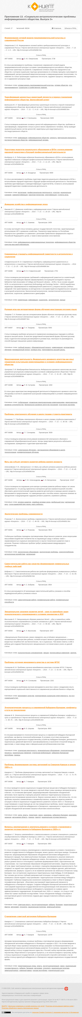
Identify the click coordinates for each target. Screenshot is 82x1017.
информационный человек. (39, 140)
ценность (53, 138)
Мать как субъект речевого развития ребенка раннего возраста (33, 462)
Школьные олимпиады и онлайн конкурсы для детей (26, 1006)
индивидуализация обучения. (28, 452)
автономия (15, 907)
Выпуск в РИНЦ (70, 28)
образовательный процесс (41, 347)
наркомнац (48, 815)
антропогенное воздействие (15, 554)
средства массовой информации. (17, 244)
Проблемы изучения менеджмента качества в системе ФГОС (32, 662)
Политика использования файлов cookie (59, 1006)
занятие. (73, 653)
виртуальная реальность (67, 138)
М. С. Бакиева (28, 222)
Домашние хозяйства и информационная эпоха (26, 204)
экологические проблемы (48, 552)
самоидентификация (20, 195)
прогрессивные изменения (59, 653)
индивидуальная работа (46, 600)
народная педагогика (36, 195)
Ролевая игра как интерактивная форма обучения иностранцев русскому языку (41, 309)
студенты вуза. (63, 195)
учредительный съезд (56, 970)
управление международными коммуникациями (47, 402)
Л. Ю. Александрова (31, 480)
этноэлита (23, 907)
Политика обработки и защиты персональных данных (20, 1008)
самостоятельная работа (27, 600)
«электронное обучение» (27, 450)
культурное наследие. (67, 405)
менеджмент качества (26, 696)
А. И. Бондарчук (29, 173)
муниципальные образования (49, 750)
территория (33, 815)
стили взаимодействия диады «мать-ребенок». (26, 504)
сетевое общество (61, 85)
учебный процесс (24, 347)
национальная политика (37, 907)
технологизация (10, 452)
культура (56, 192)
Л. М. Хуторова (28, 385)
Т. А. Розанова (28, 530)
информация (22, 138)
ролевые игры (36, 350)
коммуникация (57, 347)
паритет (38, 817)
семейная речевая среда (41, 502)
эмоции (46, 653)
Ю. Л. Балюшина (29, 118)
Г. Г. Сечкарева (28, 432)
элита (20, 815)
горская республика (40, 970)
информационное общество (38, 138)
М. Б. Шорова (28, 728)
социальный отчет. (11, 698)
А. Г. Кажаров (28, 781)
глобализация (23, 402)
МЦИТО (4, 1006)
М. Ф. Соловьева (29, 681)
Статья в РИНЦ (41, 55)
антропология (54, 300)
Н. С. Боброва (28, 585)
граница (31, 817)
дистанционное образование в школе (51, 450)
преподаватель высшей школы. (53, 350)
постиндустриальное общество (16, 140)
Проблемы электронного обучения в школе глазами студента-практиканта (38, 414)
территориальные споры (27, 966)
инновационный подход (21, 350)
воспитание (22, 192)
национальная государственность (54, 817)
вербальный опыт (57, 502)
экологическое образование (28, 552)
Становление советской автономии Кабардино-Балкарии (30, 916)
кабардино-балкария (60, 815)
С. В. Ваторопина (48, 480)
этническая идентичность (27, 750)
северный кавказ (25, 970)
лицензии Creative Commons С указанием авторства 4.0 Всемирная (55, 1012)
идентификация (51, 195)
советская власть (24, 905)
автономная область (19, 817)
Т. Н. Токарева (28, 328)
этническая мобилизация (41, 753)
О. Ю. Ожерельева (30, 59)
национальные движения (22, 753)
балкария (59, 905)
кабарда (52, 905)
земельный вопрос (54, 907)
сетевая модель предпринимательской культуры (36, 85)
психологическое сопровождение (30, 653)
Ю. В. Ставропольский (31, 271)
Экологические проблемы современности (24, 514)
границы (17, 755)
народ (40, 815)
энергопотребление (66, 552)
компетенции (22, 300)
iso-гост (71, 696)
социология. (43, 300)
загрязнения (30, 554)
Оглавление (56, 28)
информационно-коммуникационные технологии (36, 242)
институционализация (40, 905)
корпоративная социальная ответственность (51, 696)
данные (62, 300)
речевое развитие (24, 502)
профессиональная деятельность (39, 192)
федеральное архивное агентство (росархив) (41, 405)
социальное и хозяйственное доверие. (33, 87)
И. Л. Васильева (29, 631)
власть (25, 815)
